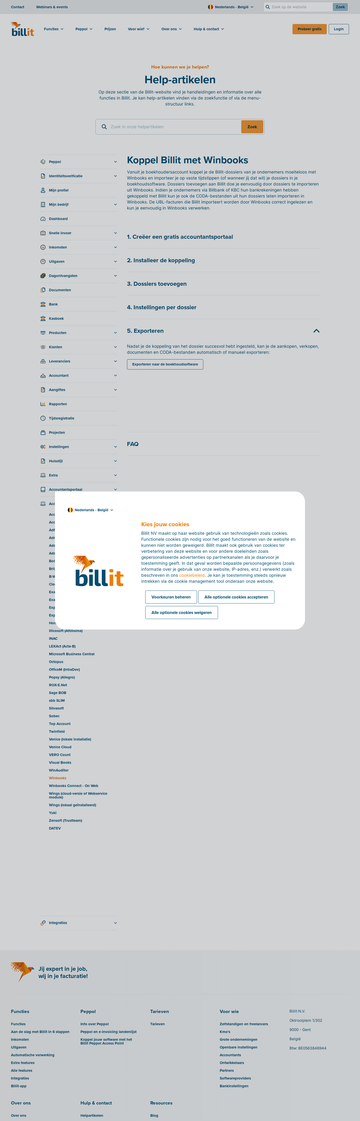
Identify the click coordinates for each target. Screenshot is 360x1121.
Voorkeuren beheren (171, 597)
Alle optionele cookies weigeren (182, 613)
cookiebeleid (192, 575)
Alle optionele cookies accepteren (236, 597)
